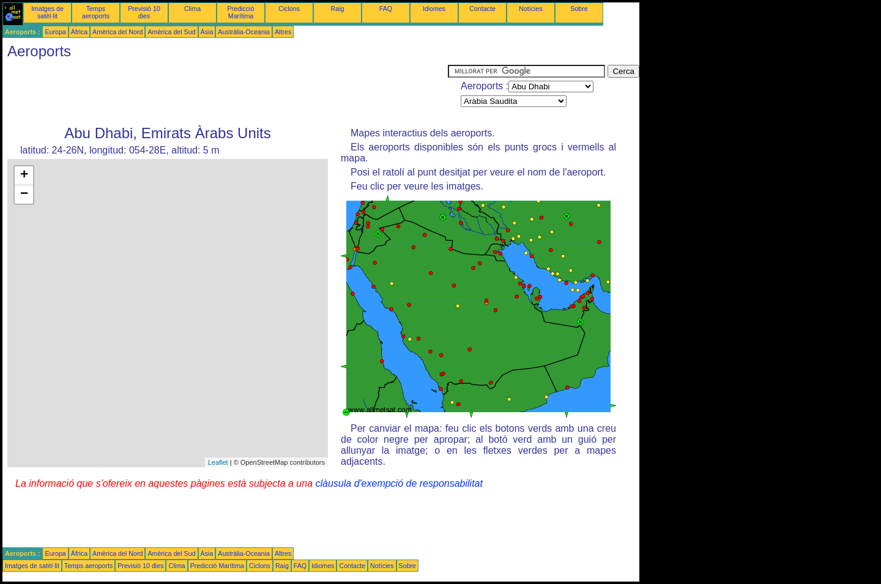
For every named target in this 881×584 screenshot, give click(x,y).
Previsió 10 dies (144, 12)
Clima (192, 8)
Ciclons (289, 8)
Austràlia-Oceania (244, 31)
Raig (337, 8)
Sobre (578, 8)
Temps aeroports (96, 12)
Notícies (531, 8)
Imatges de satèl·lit (47, 12)
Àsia (207, 31)
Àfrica (79, 31)
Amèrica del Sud (171, 31)
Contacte (482, 8)
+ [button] (24, 175)
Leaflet (218, 462)
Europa (55, 31)
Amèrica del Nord (117, 31)
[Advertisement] (225, 92)
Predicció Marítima (241, 12)
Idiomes (434, 8)
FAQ (385, 8)
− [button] (24, 194)
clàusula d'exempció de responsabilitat (398, 483)
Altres (283, 31)
